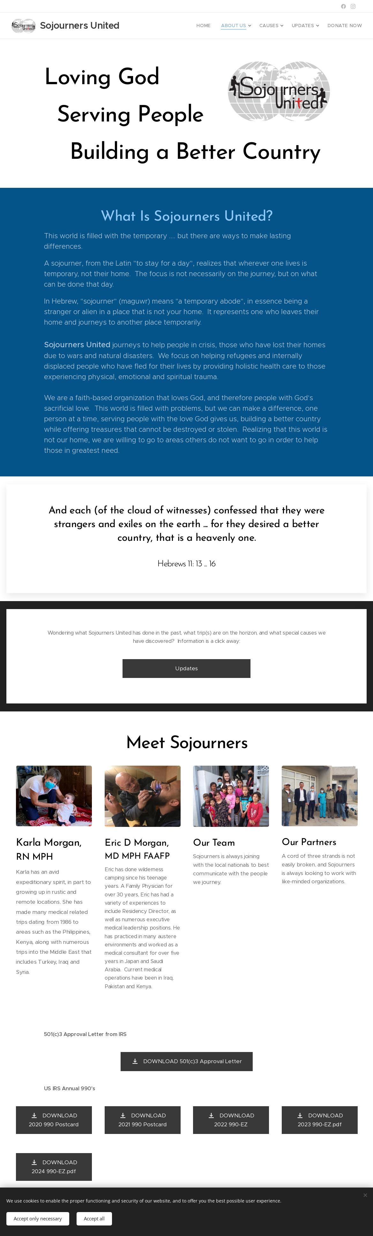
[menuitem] (215, 26)
